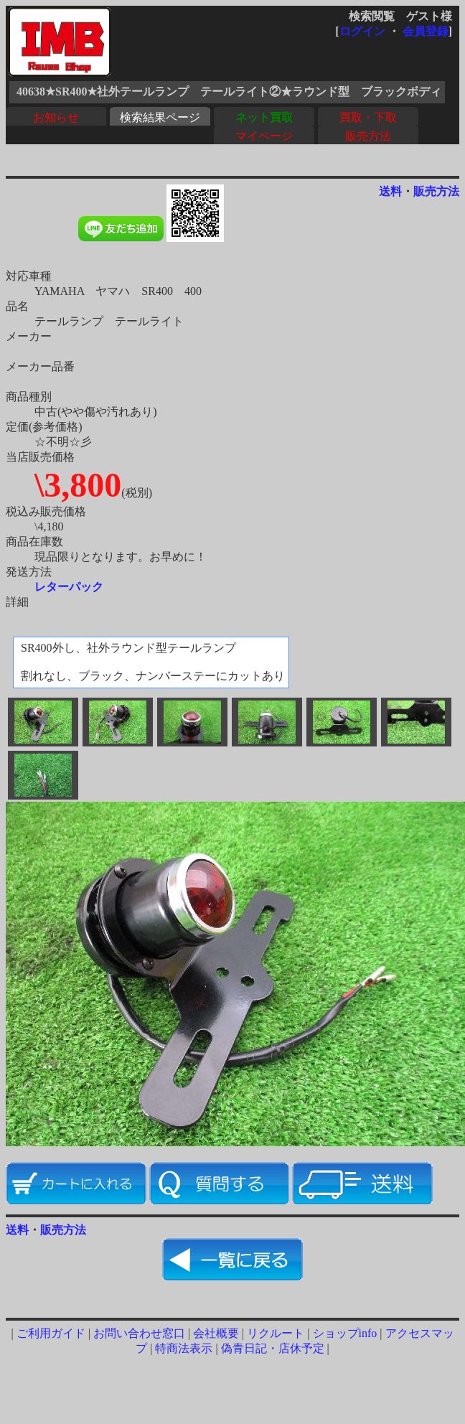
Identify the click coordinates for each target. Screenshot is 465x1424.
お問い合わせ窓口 (139, 1333)
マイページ (264, 136)
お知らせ (56, 117)
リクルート (275, 1333)
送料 (390, 191)
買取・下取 (368, 117)
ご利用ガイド (51, 1333)
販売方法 (368, 136)
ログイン (362, 31)
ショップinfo (345, 1333)
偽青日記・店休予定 (272, 1348)
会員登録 (425, 31)
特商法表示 (183, 1348)
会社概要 (216, 1333)
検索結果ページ (160, 117)
